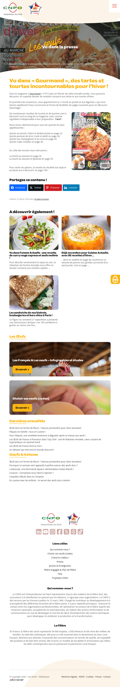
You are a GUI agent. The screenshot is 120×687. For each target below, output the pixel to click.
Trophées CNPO (60, 577)
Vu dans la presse (28, 63)
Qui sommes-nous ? (60, 549)
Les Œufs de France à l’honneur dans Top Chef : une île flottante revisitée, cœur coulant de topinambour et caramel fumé (55, 441)
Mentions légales (69, 676)
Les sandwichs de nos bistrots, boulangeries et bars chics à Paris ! (30, 314)
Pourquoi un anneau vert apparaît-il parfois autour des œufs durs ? (43, 465)
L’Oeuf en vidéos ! (60, 557)
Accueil (13, 63)
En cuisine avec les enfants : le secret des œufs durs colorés (39, 480)
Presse (60, 561)
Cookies (90, 676)
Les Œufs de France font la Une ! (25, 446)
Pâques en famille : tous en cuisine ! (27, 431)
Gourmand (35, 93)
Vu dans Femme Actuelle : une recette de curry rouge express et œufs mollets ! (33, 255)
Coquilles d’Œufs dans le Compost (26, 476)
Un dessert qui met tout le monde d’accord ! (31, 449)
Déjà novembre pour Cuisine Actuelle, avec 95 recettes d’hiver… (85, 254)
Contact (107, 676)
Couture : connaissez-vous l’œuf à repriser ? (31, 473)
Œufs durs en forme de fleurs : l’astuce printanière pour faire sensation (45, 428)
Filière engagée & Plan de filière (60, 569)
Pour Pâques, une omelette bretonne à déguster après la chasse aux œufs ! (47, 435)
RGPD (82, 676)
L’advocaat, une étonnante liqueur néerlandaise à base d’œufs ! (41, 469)
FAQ (60, 573)
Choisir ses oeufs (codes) (60, 553)
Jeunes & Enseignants (60, 565)
